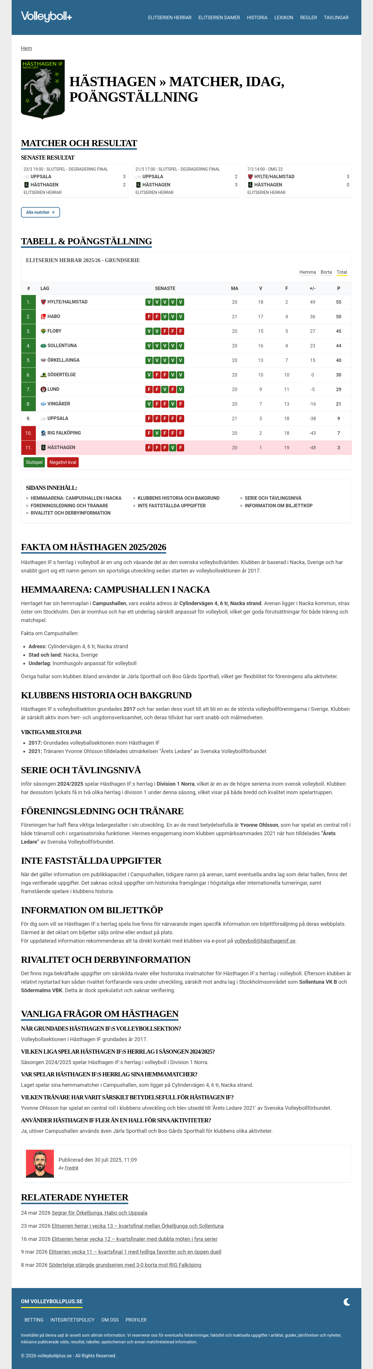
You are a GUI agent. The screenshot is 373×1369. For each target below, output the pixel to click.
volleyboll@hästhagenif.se (265, 941)
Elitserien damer (219, 17)
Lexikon (284, 17)
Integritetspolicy (72, 1320)
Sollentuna (62, 345)
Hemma (308, 272)
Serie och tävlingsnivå (273, 498)
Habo (53, 316)
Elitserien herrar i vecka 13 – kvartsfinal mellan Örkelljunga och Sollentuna (138, 1226)
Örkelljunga (63, 360)
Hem (26, 48)
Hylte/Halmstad (67, 302)
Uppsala (57, 418)
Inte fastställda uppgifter (172, 505)
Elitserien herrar (169, 17)
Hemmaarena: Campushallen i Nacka (76, 498)
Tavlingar (336, 17)
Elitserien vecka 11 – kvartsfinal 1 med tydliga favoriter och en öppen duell (135, 1252)
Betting (33, 1320)
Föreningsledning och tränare (69, 505)
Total (342, 272)
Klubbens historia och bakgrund (179, 498)
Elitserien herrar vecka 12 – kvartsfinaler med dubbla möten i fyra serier (134, 1239)
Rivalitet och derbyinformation (70, 513)
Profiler (136, 1320)
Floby (54, 331)
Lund (53, 389)
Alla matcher (38, 212)
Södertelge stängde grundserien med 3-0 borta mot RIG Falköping (125, 1265)
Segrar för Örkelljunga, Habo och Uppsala (99, 1213)
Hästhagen (61, 447)
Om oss (110, 1320)
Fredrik (71, 1168)
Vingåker (58, 404)
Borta (326, 272)
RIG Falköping (64, 433)
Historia (257, 17)
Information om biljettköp (279, 505)
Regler (308, 17)
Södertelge (61, 374)
